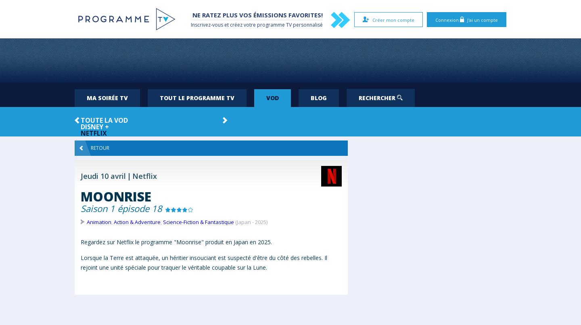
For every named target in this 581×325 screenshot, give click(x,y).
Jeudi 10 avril (103, 176)
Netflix (94, 133)
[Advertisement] (290, 60)
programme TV (274, 24)
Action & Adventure (137, 222)
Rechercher (381, 98)
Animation (99, 222)
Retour (94, 148)
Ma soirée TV (107, 98)
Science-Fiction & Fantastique (198, 222)
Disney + (95, 126)
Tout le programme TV (197, 98)
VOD (272, 98)
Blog (319, 98)
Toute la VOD (104, 120)
